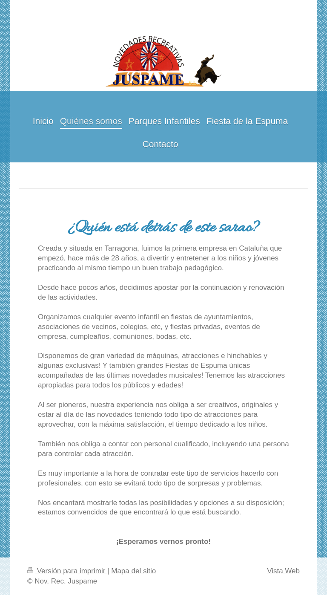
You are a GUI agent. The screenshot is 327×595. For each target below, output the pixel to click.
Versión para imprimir (67, 571)
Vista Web (283, 571)
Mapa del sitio (133, 571)
